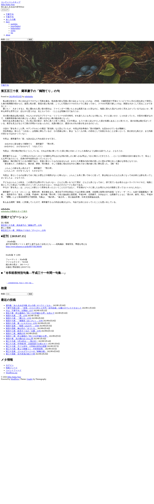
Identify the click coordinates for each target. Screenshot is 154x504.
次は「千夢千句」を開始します (19, 310)
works (13, 31)
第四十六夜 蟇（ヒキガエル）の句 (21, 323)
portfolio (14, 24)
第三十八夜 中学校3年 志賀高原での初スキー (27, 344)
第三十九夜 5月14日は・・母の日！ (22, 341)
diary (8, 22)
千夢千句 (10, 14)
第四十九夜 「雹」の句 (16, 316)
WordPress (15, 379)
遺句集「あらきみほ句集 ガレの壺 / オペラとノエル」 (29, 305)
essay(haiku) (16, 26)
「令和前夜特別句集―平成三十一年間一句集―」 (20, 283)
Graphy (30, 379)
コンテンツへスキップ (10, 2)
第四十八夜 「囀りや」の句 (18, 318)
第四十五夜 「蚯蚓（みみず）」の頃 (22, 326)
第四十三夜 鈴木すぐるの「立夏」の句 (23, 331)
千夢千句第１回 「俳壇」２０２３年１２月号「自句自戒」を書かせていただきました (44, 308)
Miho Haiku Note (8, 5)
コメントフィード (13, 370)
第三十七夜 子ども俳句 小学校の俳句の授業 (26, 346)
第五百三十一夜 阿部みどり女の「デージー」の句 (23, 230)
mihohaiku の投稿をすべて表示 (14, 211)
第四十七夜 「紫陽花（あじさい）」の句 (24, 321)
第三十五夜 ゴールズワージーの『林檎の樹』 (26, 351)
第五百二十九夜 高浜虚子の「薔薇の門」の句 (21, 225)
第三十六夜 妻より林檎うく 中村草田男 (25, 349)
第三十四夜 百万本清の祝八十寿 (20, 354)
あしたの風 (11, 19)
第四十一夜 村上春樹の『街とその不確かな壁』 (27, 336)
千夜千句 (10, 17)
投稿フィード (11, 368)
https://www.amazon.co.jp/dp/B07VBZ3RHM (24, 246)
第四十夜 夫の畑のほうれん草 (19, 339)
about (8, 35)
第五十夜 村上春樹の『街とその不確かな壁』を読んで (30, 313)
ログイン (10, 365)
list (12, 33)
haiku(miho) (15, 28)
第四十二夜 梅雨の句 (15, 333)
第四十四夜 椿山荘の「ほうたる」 (21, 328)
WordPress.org (11, 373)
